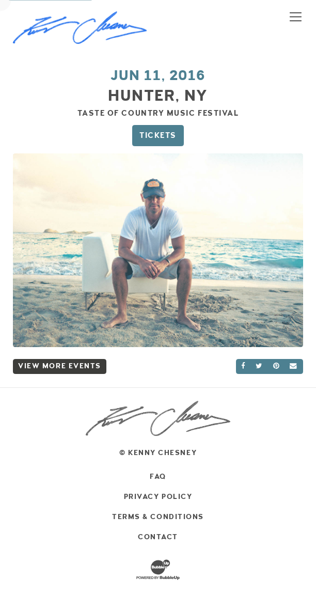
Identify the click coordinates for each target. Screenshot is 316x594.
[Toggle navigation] (295, 16)
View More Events (59, 366)
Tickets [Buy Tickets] (158, 135)
